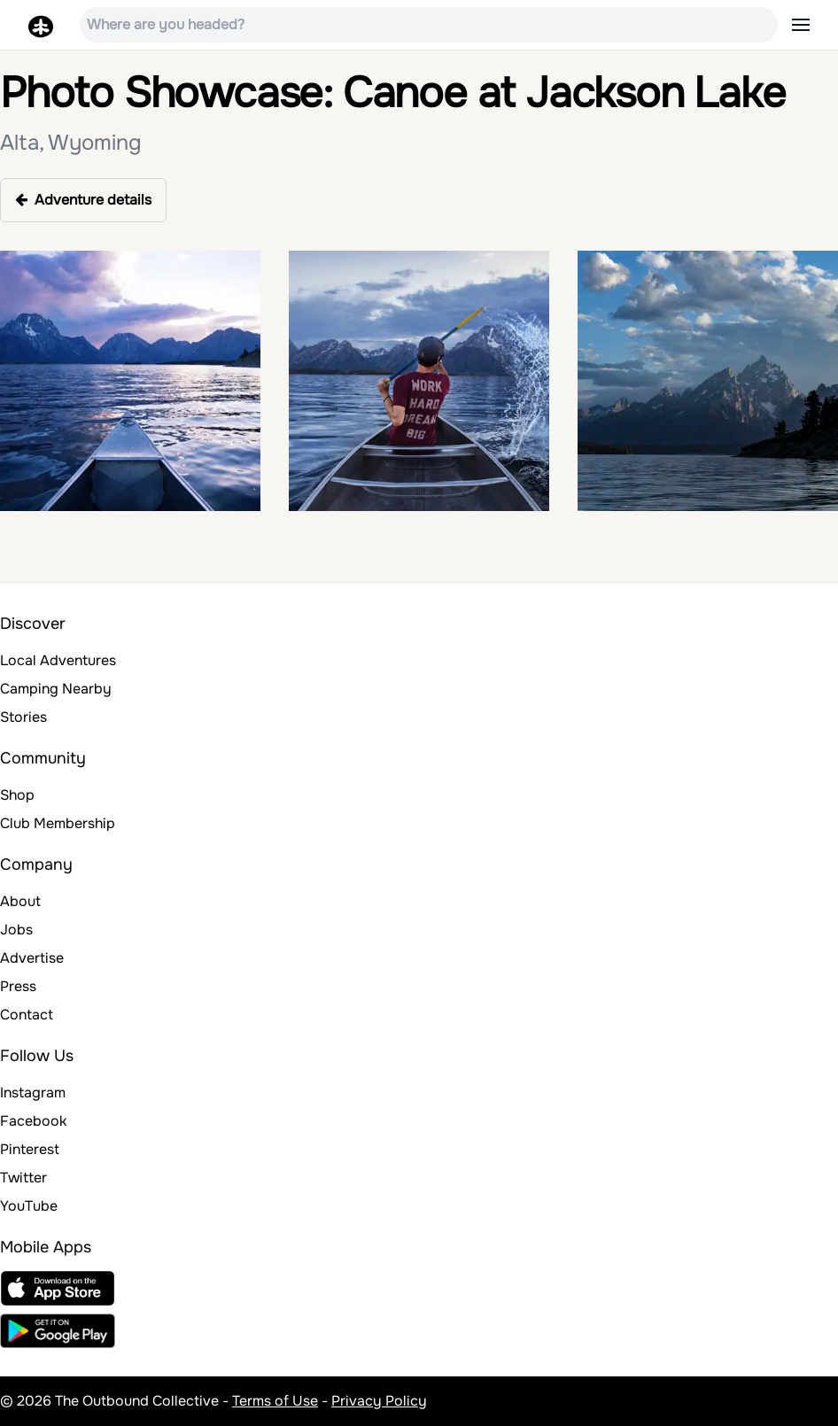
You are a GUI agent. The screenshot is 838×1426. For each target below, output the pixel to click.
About (20, 901)
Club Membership (57, 823)
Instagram (33, 1092)
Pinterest (29, 1149)
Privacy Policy (379, 1400)
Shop (17, 795)
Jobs (16, 929)
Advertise (32, 958)
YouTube (29, 1206)
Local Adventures (58, 660)
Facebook (33, 1121)
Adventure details (83, 199)
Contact (26, 1014)
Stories (23, 717)
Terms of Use (275, 1400)
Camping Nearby (56, 688)
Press (18, 986)
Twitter (23, 1177)
